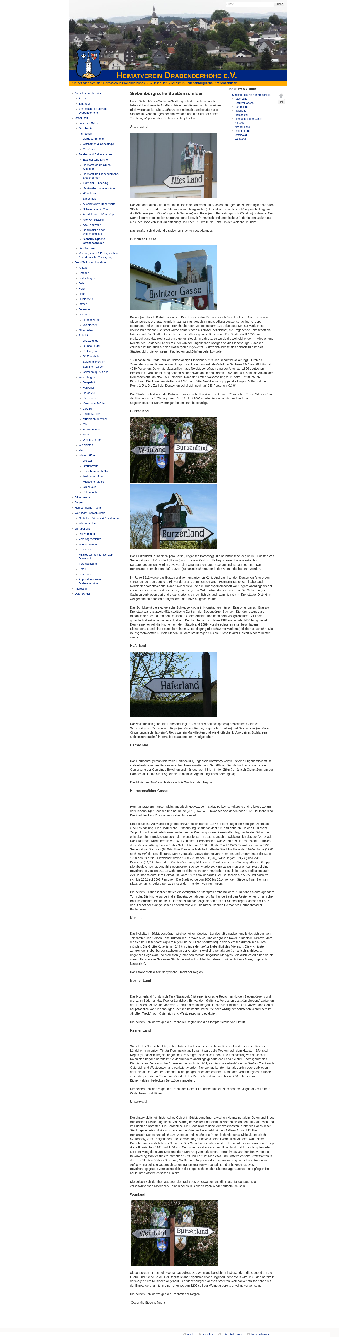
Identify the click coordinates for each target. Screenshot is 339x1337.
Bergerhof (89, 382)
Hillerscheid (86, 299)
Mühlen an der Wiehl (95, 419)
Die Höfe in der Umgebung (91, 262)
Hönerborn (89, 193)
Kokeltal (239, 123)
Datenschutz (82, 593)
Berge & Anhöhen (93, 138)
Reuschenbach (92, 429)
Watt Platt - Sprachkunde (90, 512)
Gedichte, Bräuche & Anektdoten (99, 518)
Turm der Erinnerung (95, 183)
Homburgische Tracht (88, 507)
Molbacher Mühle (93, 476)
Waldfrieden (90, 325)
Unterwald (241, 135)
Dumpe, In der (91, 346)
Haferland (240, 110)
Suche (279, 4)
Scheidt (83, 335)
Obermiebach (87, 330)
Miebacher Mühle (93, 481)
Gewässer (89, 149)
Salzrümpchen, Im (94, 361)
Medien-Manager (260, 1334)
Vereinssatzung (88, 563)
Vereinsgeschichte (90, 539)
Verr (81, 450)
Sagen (79, 502)
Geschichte (86, 128)
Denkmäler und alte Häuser (99, 188)
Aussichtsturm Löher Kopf (98, 214)
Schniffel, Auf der (93, 366)
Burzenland (241, 106)
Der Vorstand (87, 533)
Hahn (82, 293)
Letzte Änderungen (232, 1334)
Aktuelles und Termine (88, 93)
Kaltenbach (90, 492)
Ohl (85, 424)
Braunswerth (90, 466)
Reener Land (242, 130)
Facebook (85, 574)
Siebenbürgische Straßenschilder (212, 83)
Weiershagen (87, 377)
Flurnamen (85, 133)
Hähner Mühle (91, 319)
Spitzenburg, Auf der (95, 372)
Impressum (81, 588)
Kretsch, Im (90, 351)
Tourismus (178, 83)
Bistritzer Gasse (244, 103)
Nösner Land (242, 127)
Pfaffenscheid (91, 356)
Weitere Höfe (87, 455)
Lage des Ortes (88, 123)
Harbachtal (241, 115)
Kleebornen (90, 398)
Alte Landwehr (92, 224)
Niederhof (85, 314)
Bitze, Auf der (91, 340)
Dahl (82, 283)
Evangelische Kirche (95, 159)
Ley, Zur (88, 408)
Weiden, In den (92, 439)
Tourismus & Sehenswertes (95, 154)
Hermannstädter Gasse (248, 118)
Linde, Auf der (91, 413)
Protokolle (85, 549)
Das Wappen (87, 248)
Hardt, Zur (89, 392)
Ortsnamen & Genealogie (98, 144)
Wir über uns (82, 528)
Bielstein (88, 460)
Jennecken (85, 309)
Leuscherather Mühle (96, 471)
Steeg (86, 434)
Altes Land (241, 98)
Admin (190, 1334)
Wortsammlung (88, 523)
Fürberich (88, 387)
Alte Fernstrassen (93, 219)
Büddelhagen (87, 278)
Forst (82, 288)
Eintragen (85, 103)
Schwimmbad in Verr (95, 209)
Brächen (84, 272)
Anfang (83, 267)
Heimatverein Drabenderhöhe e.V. (126, 83)
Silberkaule (89, 198)
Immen (83, 304)
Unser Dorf (160, 83)
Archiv (83, 98)
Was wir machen (89, 544)
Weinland (240, 139)
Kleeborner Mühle (93, 403)
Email (82, 569)
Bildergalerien (83, 497)
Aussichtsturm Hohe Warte (99, 204)
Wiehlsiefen (86, 445)
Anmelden (208, 1334)
